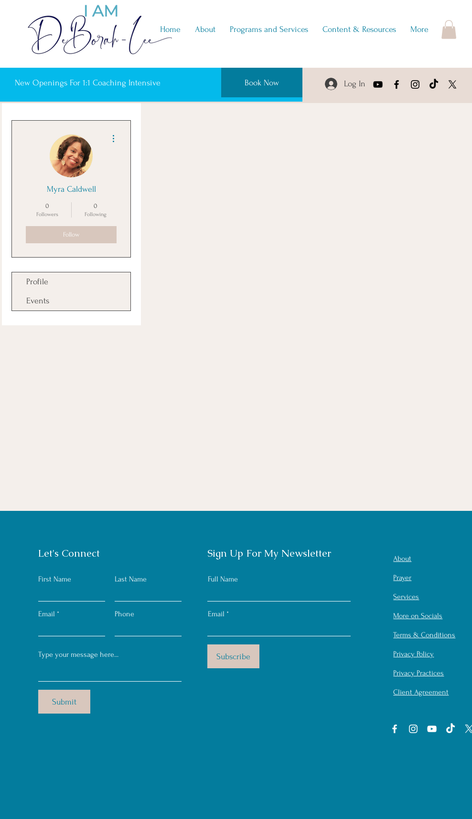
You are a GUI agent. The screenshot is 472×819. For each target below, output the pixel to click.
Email (46, 614)
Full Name (223, 579)
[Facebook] (396, 84)
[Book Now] (261, 82)
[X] (452, 84)
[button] (359, 29)
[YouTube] (378, 84)
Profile (37, 281)
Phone (124, 614)
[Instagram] (415, 84)
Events (37, 300)
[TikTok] (434, 84)
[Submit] (64, 702)
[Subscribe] (233, 656)
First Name (54, 579)
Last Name (131, 579)
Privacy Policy (413, 654)
